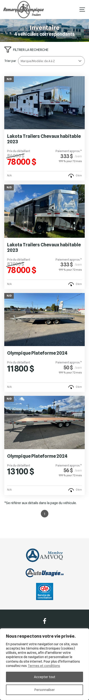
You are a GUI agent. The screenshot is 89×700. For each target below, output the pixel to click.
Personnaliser (44, 690)
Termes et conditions (44, 666)
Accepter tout (44, 677)
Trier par (10, 61)
